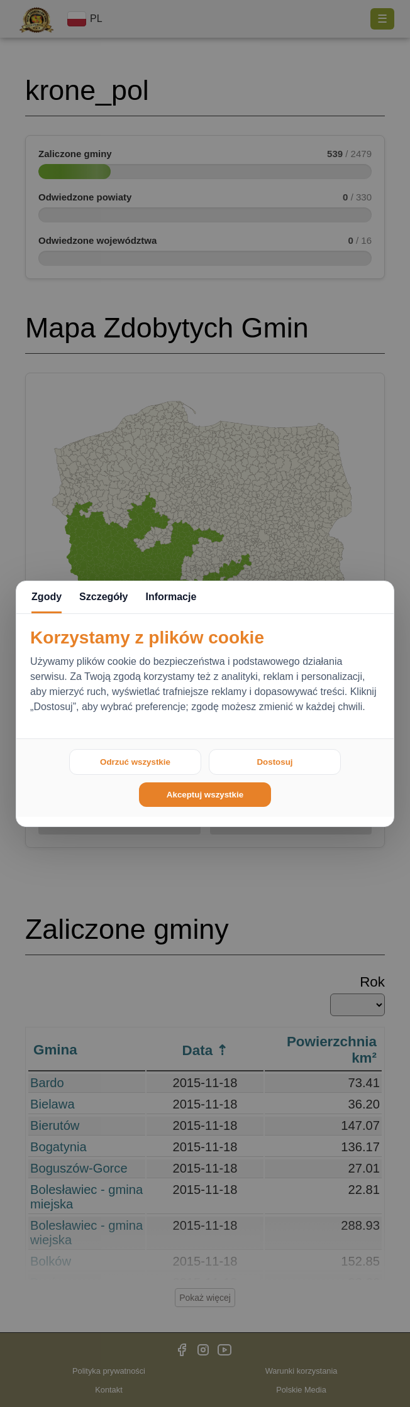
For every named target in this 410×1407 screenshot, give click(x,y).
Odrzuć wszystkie (135, 762)
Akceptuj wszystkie (205, 794)
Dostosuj (274, 762)
